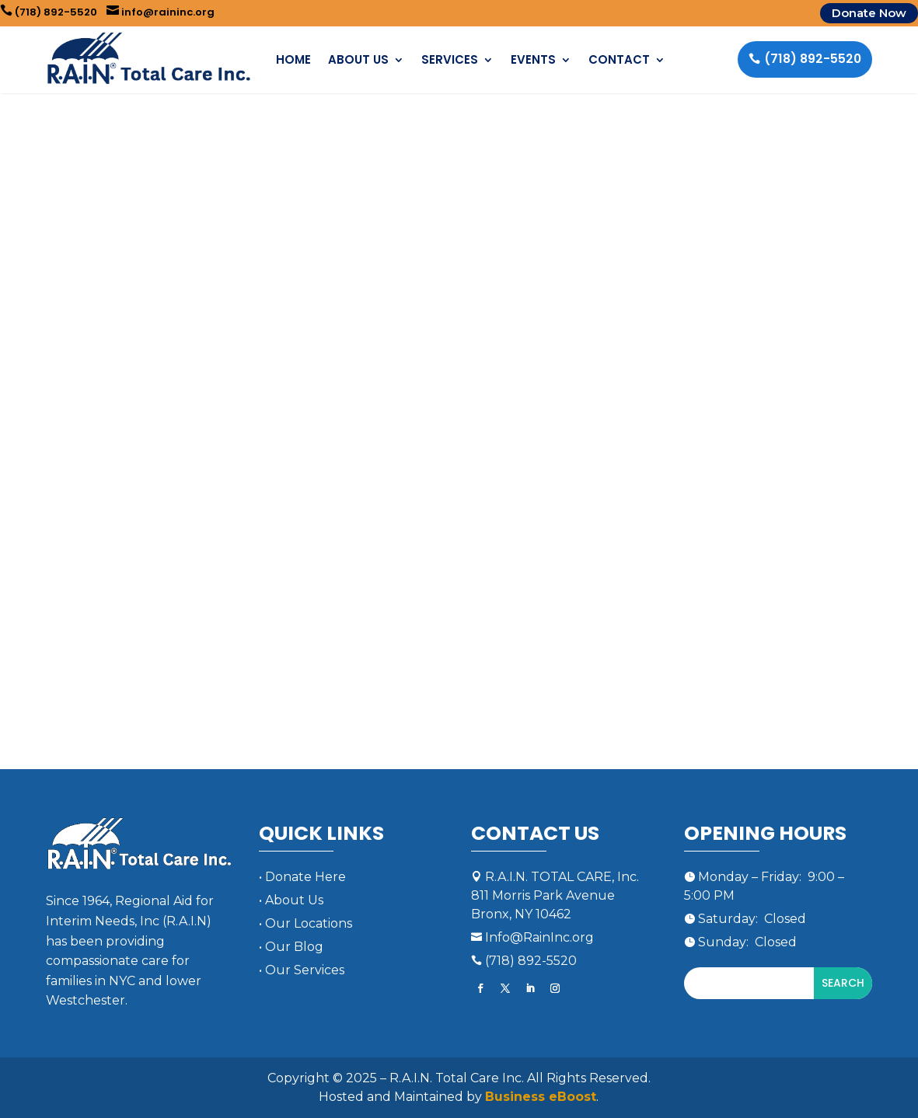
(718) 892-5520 (48, 12)
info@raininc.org (160, 12)
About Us (358, 59)
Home (293, 59)
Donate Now (869, 12)
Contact (619, 59)
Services (449, 59)
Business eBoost (540, 1096)
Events (533, 59)
